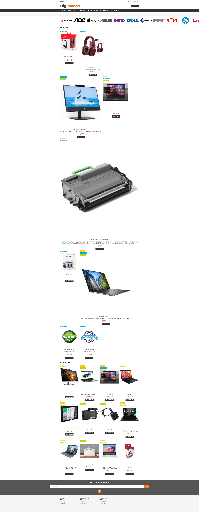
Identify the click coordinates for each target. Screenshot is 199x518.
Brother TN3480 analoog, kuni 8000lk (99, 239)
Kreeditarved (103, 505)
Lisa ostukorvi (69, 63)
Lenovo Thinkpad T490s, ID (129, 390)
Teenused (63, 501)
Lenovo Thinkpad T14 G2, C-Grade (129, 427)
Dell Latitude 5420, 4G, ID (69, 464)
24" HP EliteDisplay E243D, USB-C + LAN (69, 390)
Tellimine (62, 505)
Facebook (99, 491)
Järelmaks (63, 503)
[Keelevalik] (62, 1)
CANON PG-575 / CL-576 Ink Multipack (129, 464)
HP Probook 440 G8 (109, 464)
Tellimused (103, 503)
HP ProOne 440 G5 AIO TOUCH (80, 129)
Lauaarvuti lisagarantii (69, 349)
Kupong (102, 508)
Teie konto (103, 498)
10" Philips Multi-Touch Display (69, 427)
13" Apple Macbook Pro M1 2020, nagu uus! (115, 109)
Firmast (82, 501)
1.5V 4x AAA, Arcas (69, 274)
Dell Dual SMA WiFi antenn (109, 427)
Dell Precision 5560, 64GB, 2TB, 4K (106, 316)
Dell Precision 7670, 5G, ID (89, 390)
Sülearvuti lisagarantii (89, 349)
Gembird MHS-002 (69, 54)
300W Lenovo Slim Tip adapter (89, 427)
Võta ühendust (83, 503)
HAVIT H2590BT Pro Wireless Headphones (93, 63)
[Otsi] (117, 6)
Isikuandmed (103, 501)
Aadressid (103, 506)
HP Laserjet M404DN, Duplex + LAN (89, 464)
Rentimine (63, 506)
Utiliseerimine (63, 508)
